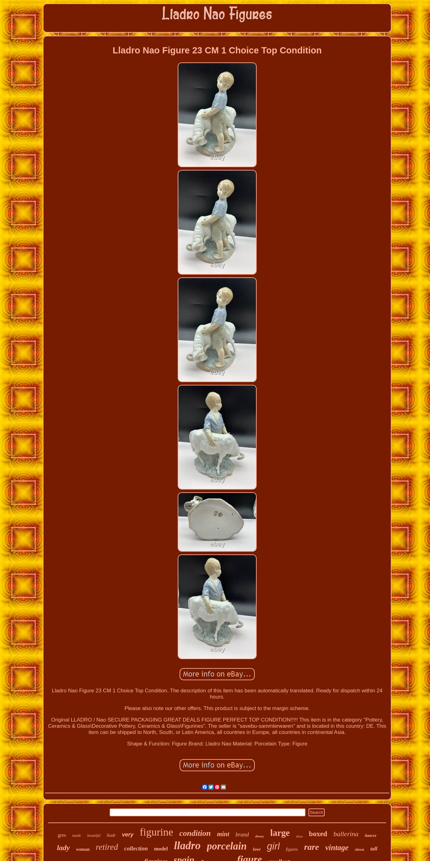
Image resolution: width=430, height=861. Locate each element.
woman (83, 849)
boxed (318, 834)
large (280, 833)
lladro (187, 846)
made (76, 835)
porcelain (227, 846)
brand (242, 834)
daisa (299, 836)
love (257, 849)
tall (373, 849)
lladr (111, 835)
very (128, 834)
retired (107, 847)
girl (273, 846)
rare (311, 847)
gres (62, 835)
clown (359, 849)
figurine (156, 832)
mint (223, 834)
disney (259, 836)
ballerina (346, 834)
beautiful (94, 835)
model (161, 849)
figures (292, 849)
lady (63, 848)
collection (136, 848)
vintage (337, 847)
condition (195, 833)
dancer (371, 835)
